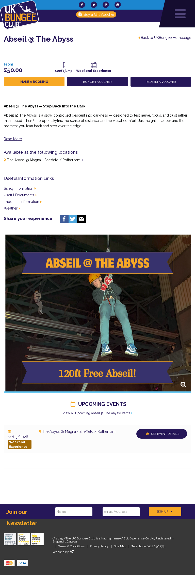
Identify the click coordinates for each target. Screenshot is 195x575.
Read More (13, 139)
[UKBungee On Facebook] (82, 5)
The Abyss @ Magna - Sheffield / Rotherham (43, 160)
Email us (81, 219)
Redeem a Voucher (161, 82)
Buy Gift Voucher (97, 82)
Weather (12, 208)
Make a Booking (34, 82)
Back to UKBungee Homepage (164, 38)
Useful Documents (20, 195)
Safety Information (20, 188)
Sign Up (164, 511)
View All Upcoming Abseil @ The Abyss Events (96, 413)
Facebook (64, 219)
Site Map (120, 546)
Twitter (73, 219)
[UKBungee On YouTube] (118, 5)
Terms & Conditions (71, 546)
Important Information (23, 202)
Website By (64, 552)
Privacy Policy (99, 546)
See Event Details (162, 434)
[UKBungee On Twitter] (94, 5)
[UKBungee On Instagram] (106, 5)
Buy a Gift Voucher (96, 14)
